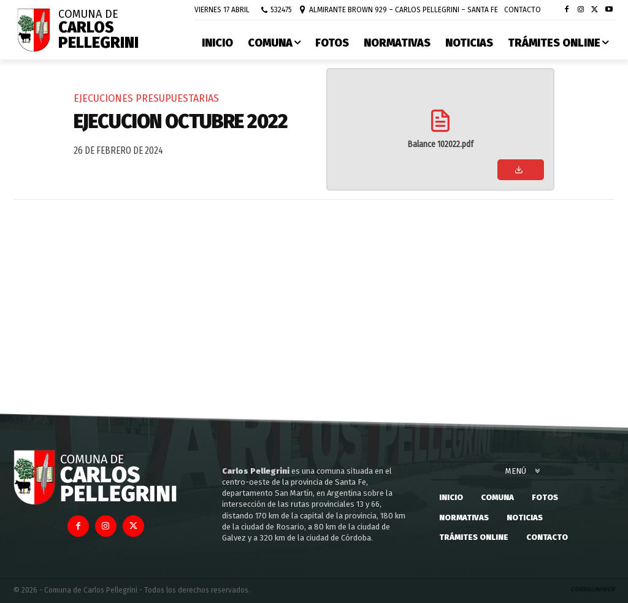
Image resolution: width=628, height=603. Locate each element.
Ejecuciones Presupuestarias (146, 98)
